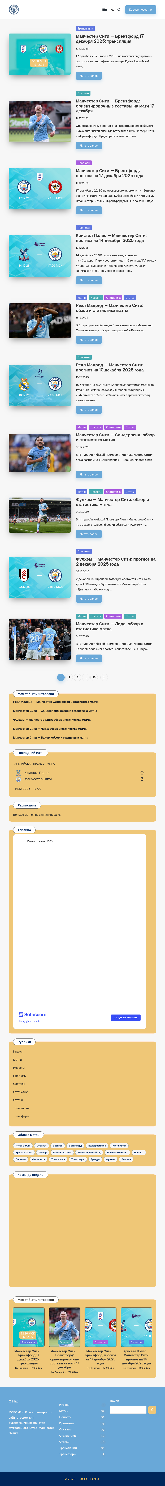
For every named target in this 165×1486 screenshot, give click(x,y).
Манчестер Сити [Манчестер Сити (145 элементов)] (62, 1152)
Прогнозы (84, 163)
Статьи (129, 297)
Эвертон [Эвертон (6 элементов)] (126, 1159)
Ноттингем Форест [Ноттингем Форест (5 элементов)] (117, 1152)
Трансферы (21, 1116)
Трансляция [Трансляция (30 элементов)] (58, 1159)
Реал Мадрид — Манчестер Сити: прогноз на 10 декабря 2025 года (110, 367)
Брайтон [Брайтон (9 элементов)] (58, 1145)
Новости (95, 297)
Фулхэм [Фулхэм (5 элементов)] (110, 1159)
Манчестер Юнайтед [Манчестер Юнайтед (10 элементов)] (89, 1152)
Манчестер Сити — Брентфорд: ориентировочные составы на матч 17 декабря (115, 106)
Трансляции (85, 28)
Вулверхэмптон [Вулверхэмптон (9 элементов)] (97, 1145)
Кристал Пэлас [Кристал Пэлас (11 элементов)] (24, 1152)
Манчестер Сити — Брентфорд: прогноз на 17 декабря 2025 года (109, 173)
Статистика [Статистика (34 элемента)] (38, 1159)
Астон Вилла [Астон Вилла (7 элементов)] (23, 1145)
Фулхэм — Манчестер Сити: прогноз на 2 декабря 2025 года (116, 561)
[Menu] (104, 9)
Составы (83, 93)
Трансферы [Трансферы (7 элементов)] (77, 1159)
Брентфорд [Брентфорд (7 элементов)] (75, 1145)
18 (94, 677)
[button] (140, 9)
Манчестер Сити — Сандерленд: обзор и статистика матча (115, 437)
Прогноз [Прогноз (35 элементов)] (138, 1152)
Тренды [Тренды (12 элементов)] (95, 1159)
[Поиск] (152, 1410)
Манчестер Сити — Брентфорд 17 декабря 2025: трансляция (110, 39)
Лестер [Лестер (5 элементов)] (43, 1152)
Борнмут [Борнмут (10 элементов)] (41, 1145)
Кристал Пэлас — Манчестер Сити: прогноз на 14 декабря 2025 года (111, 238)
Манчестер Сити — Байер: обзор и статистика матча (50, 737)
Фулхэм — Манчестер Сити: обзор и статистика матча (112, 502)
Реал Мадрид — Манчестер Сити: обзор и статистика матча (110, 308)
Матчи (82, 297)
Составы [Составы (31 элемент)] (21, 1159)
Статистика (113, 297)
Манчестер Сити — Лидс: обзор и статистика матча (109, 626)
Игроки (18, 1051)
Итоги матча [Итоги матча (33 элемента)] (119, 1145)
